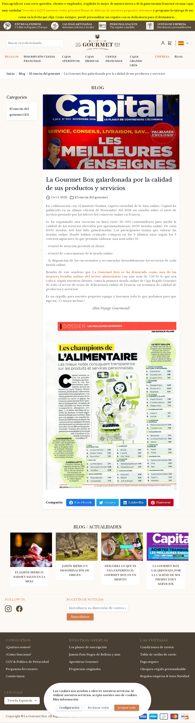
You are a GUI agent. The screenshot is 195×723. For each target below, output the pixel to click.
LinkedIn (133, 502)
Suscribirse (81, 617)
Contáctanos (15, 676)
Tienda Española (22, 701)
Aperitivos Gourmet (83, 662)
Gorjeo (107, 502)
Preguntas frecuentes (21, 669)
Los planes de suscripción (88, 647)
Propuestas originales (85, 669)
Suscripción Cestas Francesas (39, 59)
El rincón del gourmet (44, 73)
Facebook (80, 502)
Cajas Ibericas (92, 59)
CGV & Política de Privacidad (27, 662)
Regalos (11, 56)
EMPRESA (162, 56)
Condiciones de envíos (157, 647)
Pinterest (161, 502)
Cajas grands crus (136, 61)
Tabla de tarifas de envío (158, 655)
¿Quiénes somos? (18, 647)
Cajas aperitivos (71, 59)
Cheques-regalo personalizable (163, 669)
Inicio (11, 73)
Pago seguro (149, 662)
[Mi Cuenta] (163, 43)
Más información (65, 699)
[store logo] (97, 42)
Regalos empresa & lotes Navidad (164, 676)
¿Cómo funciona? (18, 655)
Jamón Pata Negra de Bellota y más (94, 655)
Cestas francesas (114, 59)
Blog (178, 56)
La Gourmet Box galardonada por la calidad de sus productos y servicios (114, 73)
